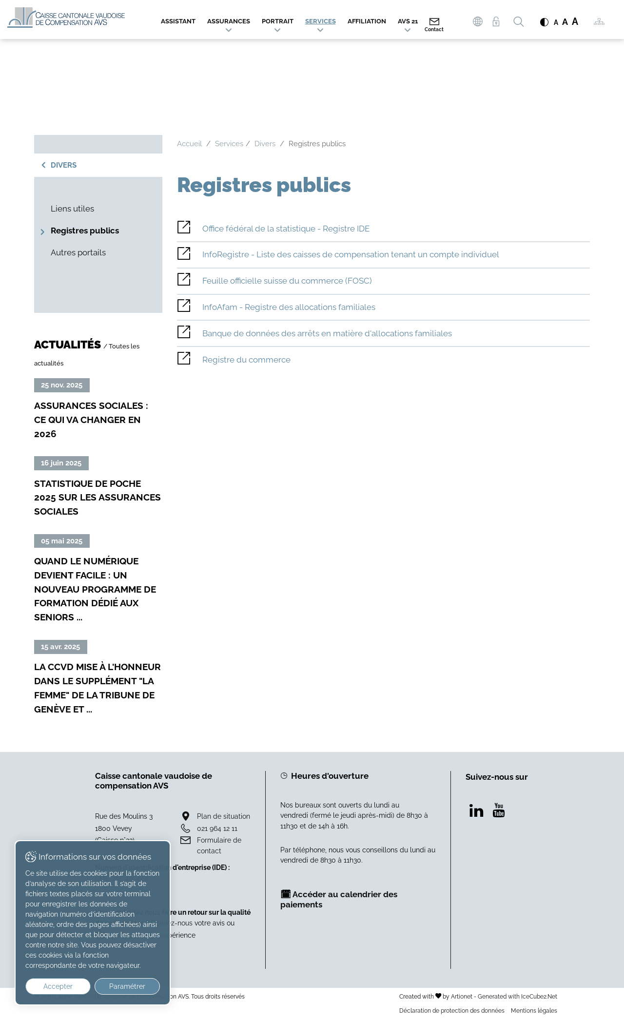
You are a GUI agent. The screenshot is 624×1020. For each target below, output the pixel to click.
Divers (64, 165)
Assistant (178, 21)
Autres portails (78, 252)
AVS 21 (408, 21)
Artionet (461, 996)
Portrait (277, 21)
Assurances (228, 21)
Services (320, 21)
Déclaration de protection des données (452, 1010)
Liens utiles (72, 208)
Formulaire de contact (219, 845)
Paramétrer (127, 986)
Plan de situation (223, 816)
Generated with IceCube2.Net (517, 996)
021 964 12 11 (217, 828)
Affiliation (367, 21)
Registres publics (85, 230)
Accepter (58, 986)
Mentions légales (534, 1010)
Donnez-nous (172, 923)
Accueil (189, 143)
